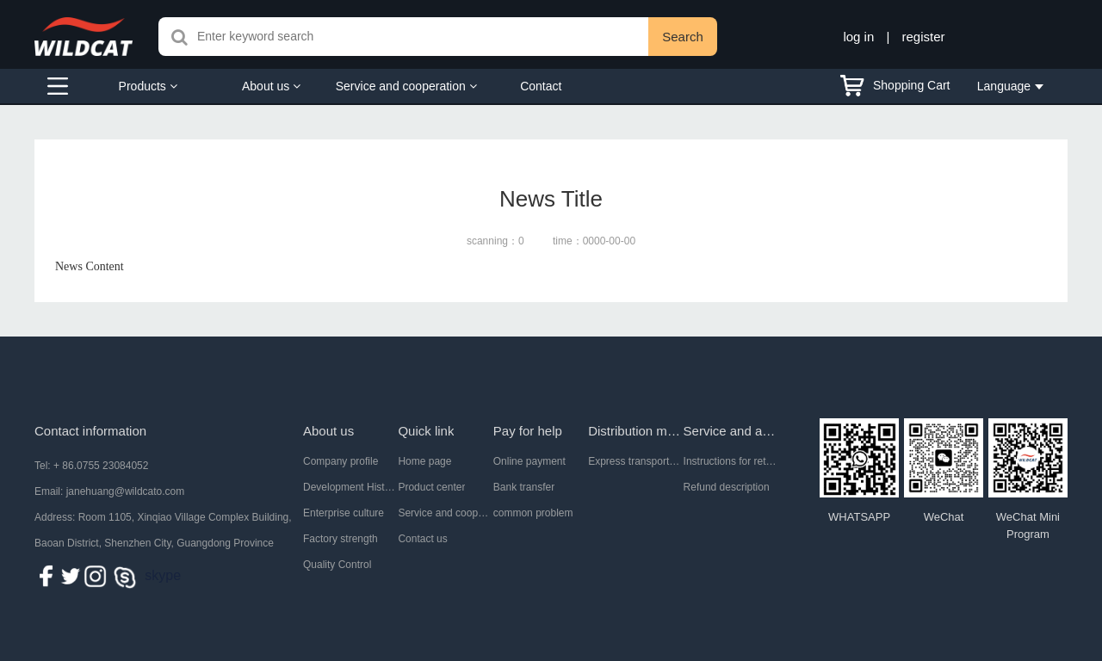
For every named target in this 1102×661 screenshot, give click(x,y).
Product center (431, 487)
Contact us (422, 539)
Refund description (727, 487)
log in (858, 36)
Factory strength (340, 539)
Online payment (529, 461)
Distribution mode (635, 430)
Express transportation (635, 461)
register (923, 36)
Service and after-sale (731, 430)
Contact (540, 86)
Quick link (426, 430)
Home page (424, 461)
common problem (533, 513)
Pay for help (527, 430)
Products (148, 86)
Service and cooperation (406, 86)
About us (271, 86)
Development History (350, 487)
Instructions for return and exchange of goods (731, 461)
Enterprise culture (343, 513)
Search (682, 36)
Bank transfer (523, 487)
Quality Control (337, 565)
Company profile (340, 461)
